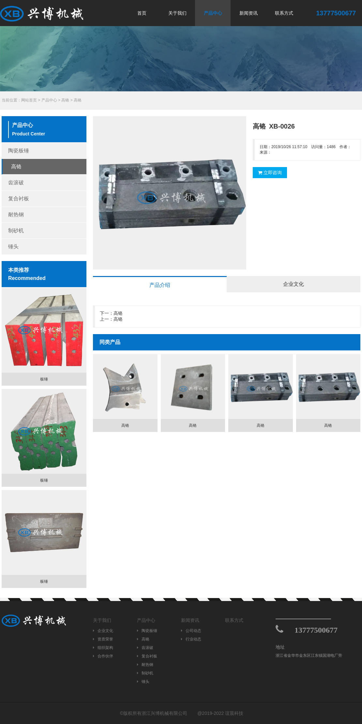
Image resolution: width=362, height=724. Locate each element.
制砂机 (16, 230)
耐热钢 (16, 214)
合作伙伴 (103, 656)
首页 (141, 13)
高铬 (65, 100)
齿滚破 (16, 182)
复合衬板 (18, 198)
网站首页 (29, 100)
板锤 (44, 379)
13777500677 (316, 630)
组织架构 (103, 647)
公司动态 (191, 630)
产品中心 (213, 13)
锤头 (13, 246)
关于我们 (177, 13)
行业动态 (191, 639)
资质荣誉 (103, 639)
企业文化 (103, 630)
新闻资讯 (248, 13)
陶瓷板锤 (18, 150)
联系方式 (284, 13)
